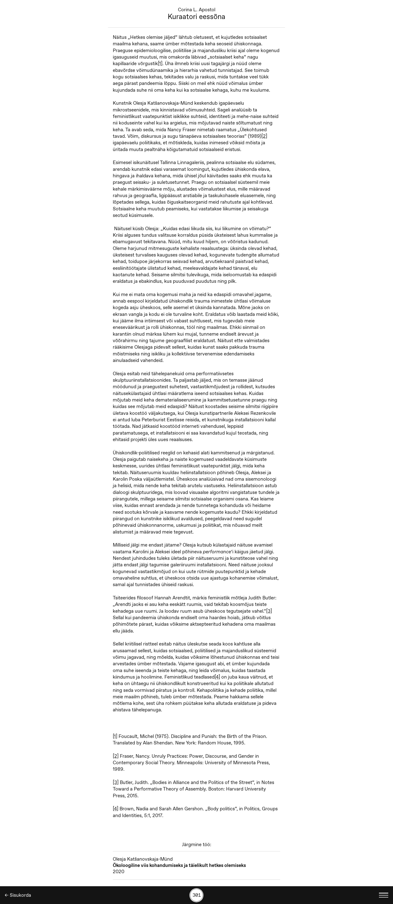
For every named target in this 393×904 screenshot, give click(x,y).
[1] (160, 63)
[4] (217, 677)
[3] (269, 611)
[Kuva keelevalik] (383, 895)
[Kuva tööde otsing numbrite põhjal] (196, 895)
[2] (264, 136)
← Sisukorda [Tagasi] (18, 895)
